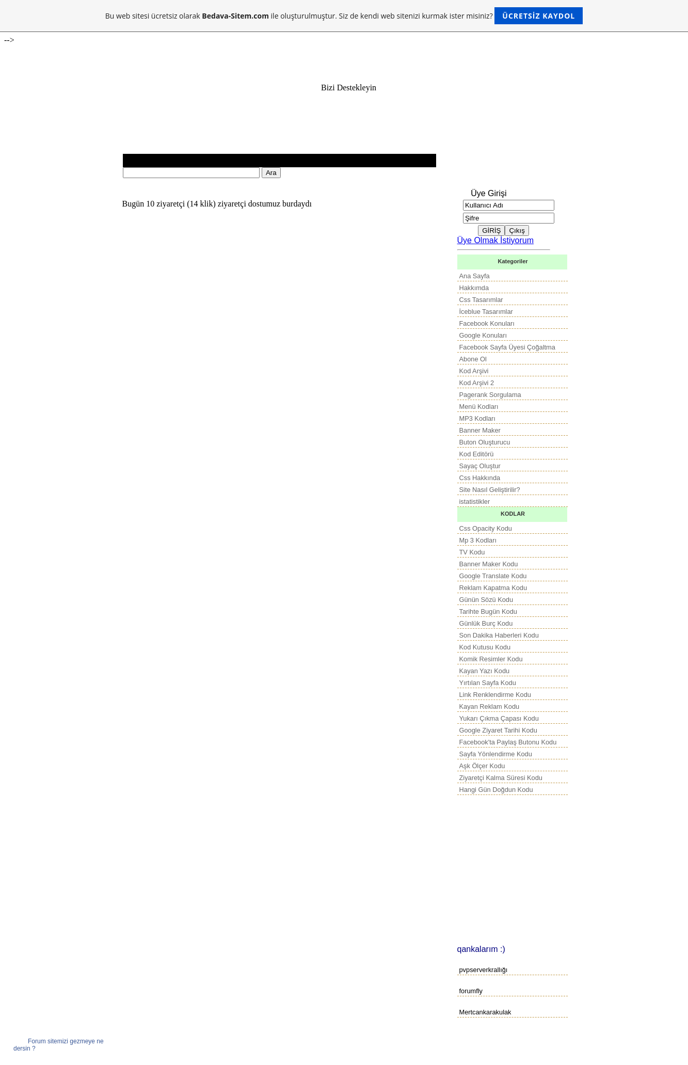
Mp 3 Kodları (478, 540)
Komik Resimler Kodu (491, 659)
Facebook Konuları (487, 323)
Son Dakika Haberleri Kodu (499, 635)
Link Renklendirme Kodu (495, 694)
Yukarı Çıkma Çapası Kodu (499, 718)
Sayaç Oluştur (480, 466)
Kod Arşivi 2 (476, 383)
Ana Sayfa (474, 276)
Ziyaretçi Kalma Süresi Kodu (500, 778)
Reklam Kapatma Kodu (493, 588)
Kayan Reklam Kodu (489, 706)
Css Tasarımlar (481, 300)
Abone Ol (473, 359)
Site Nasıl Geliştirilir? (489, 490)
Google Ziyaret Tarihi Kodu (498, 730)
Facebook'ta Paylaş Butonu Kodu (508, 742)
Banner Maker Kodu (488, 564)
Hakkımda (474, 288)
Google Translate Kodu (493, 576)
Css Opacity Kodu (485, 528)
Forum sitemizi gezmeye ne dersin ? (58, 1045)
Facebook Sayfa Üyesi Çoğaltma (507, 347)
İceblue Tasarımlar (486, 311)
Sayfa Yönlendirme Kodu (495, 754)
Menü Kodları (479, 406)
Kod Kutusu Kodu (485, 647)
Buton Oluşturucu (484, 442)
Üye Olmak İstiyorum (495, 240)
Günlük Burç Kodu (486, 623)
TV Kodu (472, 552)
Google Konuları (483, 335)
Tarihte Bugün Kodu (488, 611)
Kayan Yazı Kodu (484, 671)
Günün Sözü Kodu (486, 599)
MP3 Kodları (477, 418)
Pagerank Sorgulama (490, 395)
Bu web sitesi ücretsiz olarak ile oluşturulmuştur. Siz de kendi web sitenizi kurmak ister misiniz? (344, 15)
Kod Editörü (476, 454)
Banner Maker (480, 430)
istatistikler (474, 501)
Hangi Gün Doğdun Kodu (496, 789)
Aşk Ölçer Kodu (482, 766)
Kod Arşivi (474, 371)
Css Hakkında (480, 478)
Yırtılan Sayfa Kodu (487, 683)
